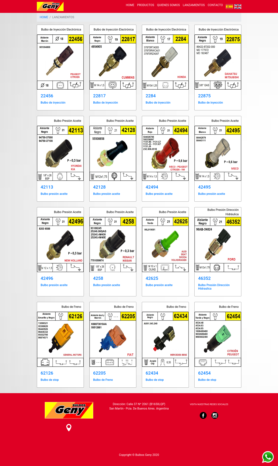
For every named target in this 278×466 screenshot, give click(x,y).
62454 (204, 373)
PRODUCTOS (145, 5)
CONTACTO (215, 5)
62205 (99, 373)
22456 (47, 95)
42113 (47, 187)
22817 (99, 95)
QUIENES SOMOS (168, 5)
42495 (204, 187)
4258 (98, 278)
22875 (204, 95)
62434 (152, 373)
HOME (130, 5)
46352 (204, 278)
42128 (99, 187)
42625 (152, 278)
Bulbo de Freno (103, 380)
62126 (47, 373)
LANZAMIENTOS (194, 5)
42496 (47, 278)
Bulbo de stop (50, 380)
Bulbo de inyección (53, 102)
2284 (151, 95)
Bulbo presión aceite (54, 194)
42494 (152, 187)
